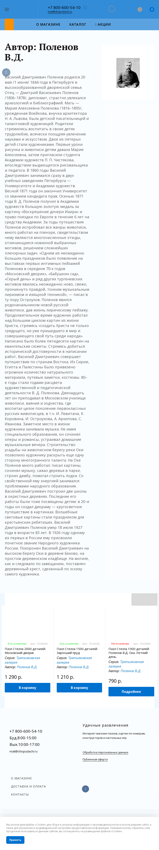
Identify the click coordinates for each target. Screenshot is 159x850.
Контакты (20, 794)
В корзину (27, 687)
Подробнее (131, 691)
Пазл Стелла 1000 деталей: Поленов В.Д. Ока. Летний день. (128, 653)
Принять (15, 840)
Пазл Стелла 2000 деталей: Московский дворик (25, 651)
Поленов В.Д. (27, 667)
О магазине (21, 778)
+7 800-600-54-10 (64, 7)
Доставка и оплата (28, 786)
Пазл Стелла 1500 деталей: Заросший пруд (77, 651)
